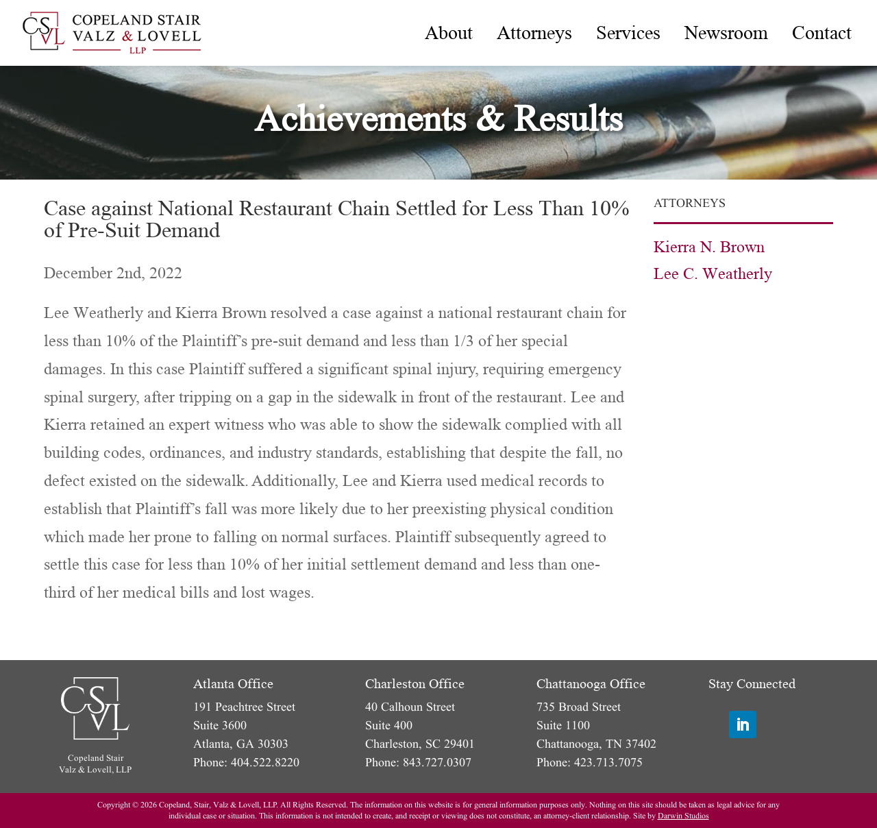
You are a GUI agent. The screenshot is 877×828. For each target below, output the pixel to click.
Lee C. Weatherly (713, 273)
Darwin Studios (683, 816)
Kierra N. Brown (709, 247)
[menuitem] (448, 33)
